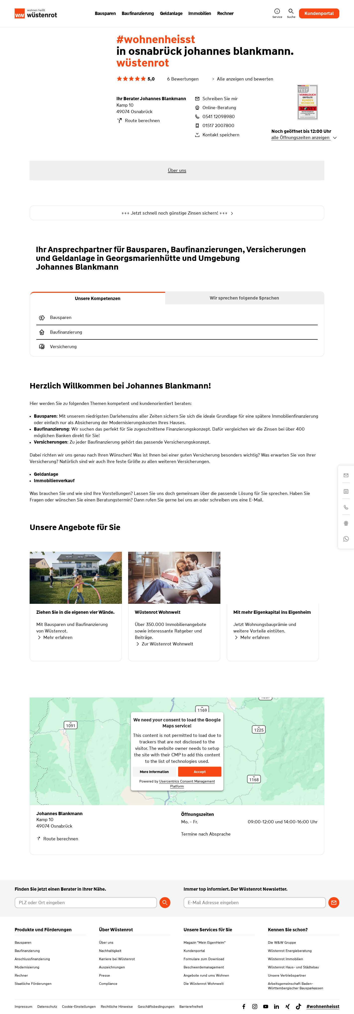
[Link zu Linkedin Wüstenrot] (276, 1006)
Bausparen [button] (105, 13)
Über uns (106, 942)
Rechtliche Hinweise (117, 1006)
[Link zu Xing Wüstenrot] (287, 1006)
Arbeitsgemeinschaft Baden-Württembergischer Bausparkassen (295, 985)
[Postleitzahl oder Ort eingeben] (86, 902)
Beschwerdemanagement (204, 967)
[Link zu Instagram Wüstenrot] (255, 1006)
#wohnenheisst (322, 1007)
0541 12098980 (214, 116)
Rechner (21, 975)
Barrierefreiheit (191, 1006)
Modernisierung (27, 967)
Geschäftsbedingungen (156, 1006)
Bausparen (23, 942)
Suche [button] (291, 13)
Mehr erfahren (54, 637)
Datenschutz (47, 1006)
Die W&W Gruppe (282, 942)
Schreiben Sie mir (216, 98)
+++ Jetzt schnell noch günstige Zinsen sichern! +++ (177, 213)
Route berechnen (138, 120)
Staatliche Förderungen (33, 983)
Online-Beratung (215, 107)
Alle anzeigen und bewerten (242, 79)
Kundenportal (319, 13)
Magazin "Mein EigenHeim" (205, 942)
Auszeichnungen (112, 967)
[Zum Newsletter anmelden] (333, 902)
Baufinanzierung (27, 950)
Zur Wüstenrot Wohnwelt (164, 644)
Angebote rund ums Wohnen (206, 975)
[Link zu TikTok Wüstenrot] (298, 1006)
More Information (154, 771)
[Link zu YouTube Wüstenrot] (265, 1006)
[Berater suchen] (164, 902)
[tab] (97, 298)
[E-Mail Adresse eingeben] (255, 902)
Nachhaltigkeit (110, 950)
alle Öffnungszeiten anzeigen (304, 138)
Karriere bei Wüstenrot (117, 959)
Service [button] (277, 13)
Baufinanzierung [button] (138, 13)
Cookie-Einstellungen (79, 1006)
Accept (200, 771)
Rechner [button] (225, 13)
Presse (104, 975)
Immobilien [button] (199, 13)
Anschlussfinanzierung (32, 959)
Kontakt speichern (216, 135)
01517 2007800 (214, 125)
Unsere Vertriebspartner (287, 975)
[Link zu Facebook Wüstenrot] (244, 1006)
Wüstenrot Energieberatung (290, 950)
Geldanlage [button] (171, 13)
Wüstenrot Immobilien (285, 959)
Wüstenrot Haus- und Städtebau (293, 967)
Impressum (23, 1006)
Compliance (108, 983)
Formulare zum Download (204, 959)
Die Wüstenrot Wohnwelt (204, 983)
